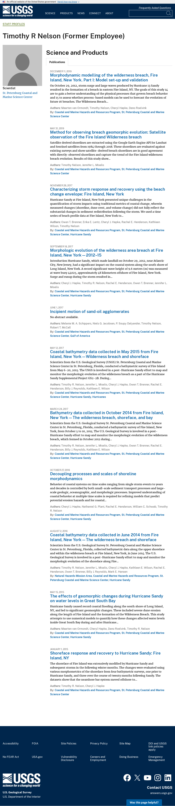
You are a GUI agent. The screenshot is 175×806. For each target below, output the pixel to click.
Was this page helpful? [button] (144, 802)
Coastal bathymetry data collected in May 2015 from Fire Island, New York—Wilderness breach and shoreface (104, 354)
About (109, 13)
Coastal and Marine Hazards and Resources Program (87, 112)
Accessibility (11, 743)
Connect (95, 13)
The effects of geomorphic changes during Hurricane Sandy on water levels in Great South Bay (106, 598)
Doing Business (128, 756)
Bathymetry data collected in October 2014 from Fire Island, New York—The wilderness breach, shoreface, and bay (107, 415)
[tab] (57, 62)
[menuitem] (50, 11)
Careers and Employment (98, 758)
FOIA (35, 743)
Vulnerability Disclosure (69, 758)
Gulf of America (80, 335)
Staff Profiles (14, 24)
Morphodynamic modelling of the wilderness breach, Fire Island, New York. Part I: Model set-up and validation (104, 77)
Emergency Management (156, 758)
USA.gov (37, 756)
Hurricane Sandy (80, 234)
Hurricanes (99, 396)
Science (50, 13)
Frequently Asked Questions (155, 8)
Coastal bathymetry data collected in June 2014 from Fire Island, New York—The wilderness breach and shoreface (104, 537)
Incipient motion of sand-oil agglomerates (89, 311)
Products (66, 13)
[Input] (150, 13)
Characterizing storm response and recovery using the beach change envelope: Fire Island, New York (107, 191)
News (80, 13)
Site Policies (68, 743)
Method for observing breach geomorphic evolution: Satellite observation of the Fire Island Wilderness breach (108, 134)
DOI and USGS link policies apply (157, 746)
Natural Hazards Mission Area (73, 575)
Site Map (125, 743)
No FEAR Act (11, 756)
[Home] (18, 16)
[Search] (169, 13)
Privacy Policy (99, 743)
